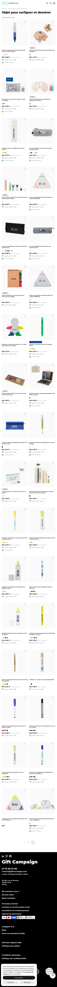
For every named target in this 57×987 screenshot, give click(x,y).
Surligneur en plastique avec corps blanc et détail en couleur (13, 587)
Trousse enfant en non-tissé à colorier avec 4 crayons (14, 492)
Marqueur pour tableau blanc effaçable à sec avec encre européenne (41, 773)
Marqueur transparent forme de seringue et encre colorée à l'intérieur (13, 50)
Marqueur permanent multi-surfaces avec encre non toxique (42, 726)
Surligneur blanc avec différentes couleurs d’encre (13, 149)
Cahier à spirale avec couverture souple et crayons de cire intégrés (13, 296)
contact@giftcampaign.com (14, 871)
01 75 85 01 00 (9, 868)
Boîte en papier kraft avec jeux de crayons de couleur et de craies (14, 394)
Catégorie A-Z (8, 927)
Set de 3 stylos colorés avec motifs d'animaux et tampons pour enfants (15, 198)
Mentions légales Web (12, 943)
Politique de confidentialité (14, 958)
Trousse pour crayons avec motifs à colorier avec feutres (13, 100)
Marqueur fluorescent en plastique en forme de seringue (42, 443)
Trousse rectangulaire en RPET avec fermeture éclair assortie (14, 247)
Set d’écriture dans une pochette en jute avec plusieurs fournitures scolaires (41, 492)
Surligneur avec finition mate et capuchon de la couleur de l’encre (15, 538)
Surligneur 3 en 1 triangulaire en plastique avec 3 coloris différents (15, 819)
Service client (8, 895)
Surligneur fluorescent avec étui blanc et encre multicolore (14, 634)
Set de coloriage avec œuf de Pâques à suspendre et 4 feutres (39, 100)
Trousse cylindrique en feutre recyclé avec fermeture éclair (40, 149)
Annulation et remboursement (15, 910)
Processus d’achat (10, 904)
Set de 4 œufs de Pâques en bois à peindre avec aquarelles (42, 50)
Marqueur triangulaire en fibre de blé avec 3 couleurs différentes (41, 198)
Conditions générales (11, 955)
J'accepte (19, 978)
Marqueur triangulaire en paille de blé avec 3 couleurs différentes (41, 296)
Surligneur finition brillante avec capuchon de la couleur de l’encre (42, 538)
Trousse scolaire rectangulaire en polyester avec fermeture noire (15, 443)
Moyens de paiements (11, 914)
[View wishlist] (50, 3)
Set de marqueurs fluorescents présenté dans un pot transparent (41, 819)
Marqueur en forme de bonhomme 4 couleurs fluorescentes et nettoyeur (14, 345)
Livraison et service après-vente (16, 907)
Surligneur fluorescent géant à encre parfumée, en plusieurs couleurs (42, 634)
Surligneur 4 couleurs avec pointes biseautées (41, 679)
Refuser (27, 982)
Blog (4, 930)
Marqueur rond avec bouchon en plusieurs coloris (40, 345)
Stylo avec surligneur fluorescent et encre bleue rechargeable (15, 680)
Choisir (10, 982)
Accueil (4, 8)
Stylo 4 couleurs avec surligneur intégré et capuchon (40, 587)
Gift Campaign (20, 862)
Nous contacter (8, 898)
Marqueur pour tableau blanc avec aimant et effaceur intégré (14, 726)
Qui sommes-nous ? (10, 891)
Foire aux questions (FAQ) (13, 933)
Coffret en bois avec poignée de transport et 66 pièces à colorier (42, 394)
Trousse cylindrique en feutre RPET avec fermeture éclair (40, 247)
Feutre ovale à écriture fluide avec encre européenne (12, 773)
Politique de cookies (11, 946)
